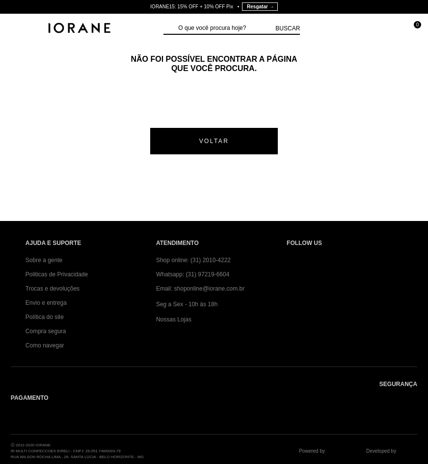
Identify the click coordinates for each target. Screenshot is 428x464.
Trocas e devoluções (53, 288)
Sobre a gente (44, 260)
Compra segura (46, 331)
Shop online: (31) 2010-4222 (193, 260)
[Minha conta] (368, 29)
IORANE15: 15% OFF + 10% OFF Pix (213, 6)
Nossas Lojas (173, 319)
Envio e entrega (46, 302)
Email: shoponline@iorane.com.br (200, 288)
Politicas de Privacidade (57, 274)
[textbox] (224, 28)
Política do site (45, 317)
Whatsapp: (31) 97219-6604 (192, 274)
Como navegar (45, 345)
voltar (214, 141)
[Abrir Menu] (17, 29)
